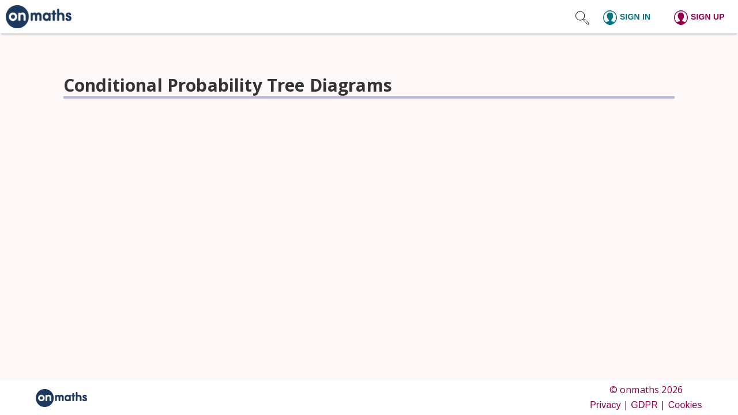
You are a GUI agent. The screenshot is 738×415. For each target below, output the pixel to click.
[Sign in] (631, 17)
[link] (35, 16)
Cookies (685, 405)
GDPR (644, 405)
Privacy (605, 405)
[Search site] (582, 17)
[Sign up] (702, 17)
